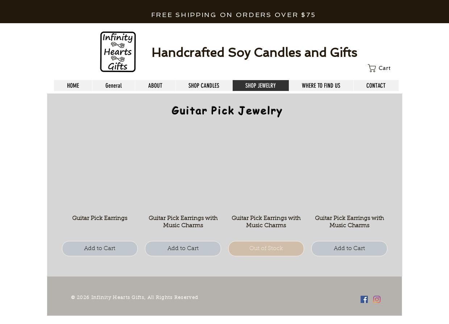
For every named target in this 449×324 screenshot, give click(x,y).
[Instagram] (377, 299)
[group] (224, 195)
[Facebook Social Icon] (364, 299)
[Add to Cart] (100, 248)
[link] (383, 68)
